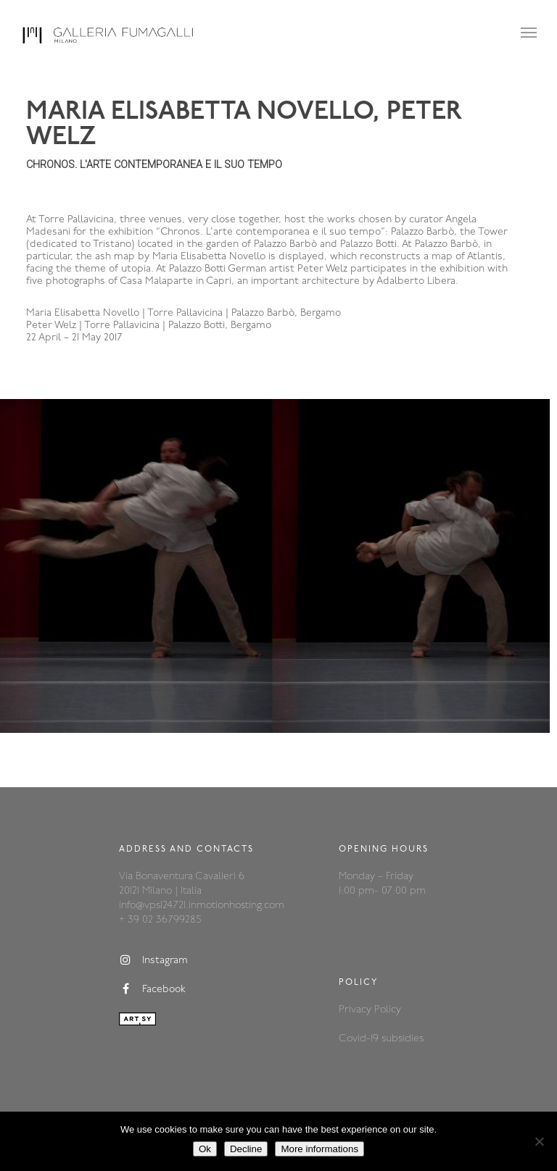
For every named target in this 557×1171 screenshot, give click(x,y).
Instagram (153, 960)
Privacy (356, 1009)
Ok (205, 1148)
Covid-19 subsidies (381, 1038)
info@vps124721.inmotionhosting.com (201, 905)
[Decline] (539, 1141)
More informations (319, 1148)
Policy (387, 1009)
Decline (246, 1148)
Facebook (152, 989)
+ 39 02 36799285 (160, 920)
